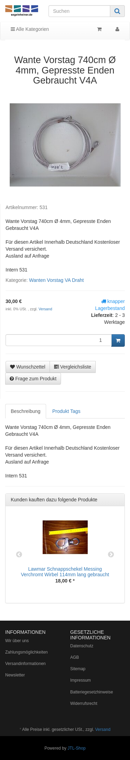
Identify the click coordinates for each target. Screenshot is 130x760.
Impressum (80, 680)
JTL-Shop (77, 748)
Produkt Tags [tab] (66, 411)
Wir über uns (17, 640)
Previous (19, 554)
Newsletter (15, 675)
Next (111, 554)
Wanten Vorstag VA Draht (56, 280)
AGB (74, 657)
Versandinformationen (25, 663)
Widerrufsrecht (83, 703)
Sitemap (78, 668)
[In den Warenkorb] (118, 340)
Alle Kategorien (30, 29)
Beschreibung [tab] (26, 411)
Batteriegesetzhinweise (91, 692)
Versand (45, 309)
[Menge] (59, 340)
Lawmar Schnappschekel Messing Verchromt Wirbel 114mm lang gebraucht (65, 571)
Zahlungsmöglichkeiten (26, 652)
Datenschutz (82, 646)
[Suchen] (79, 11)
